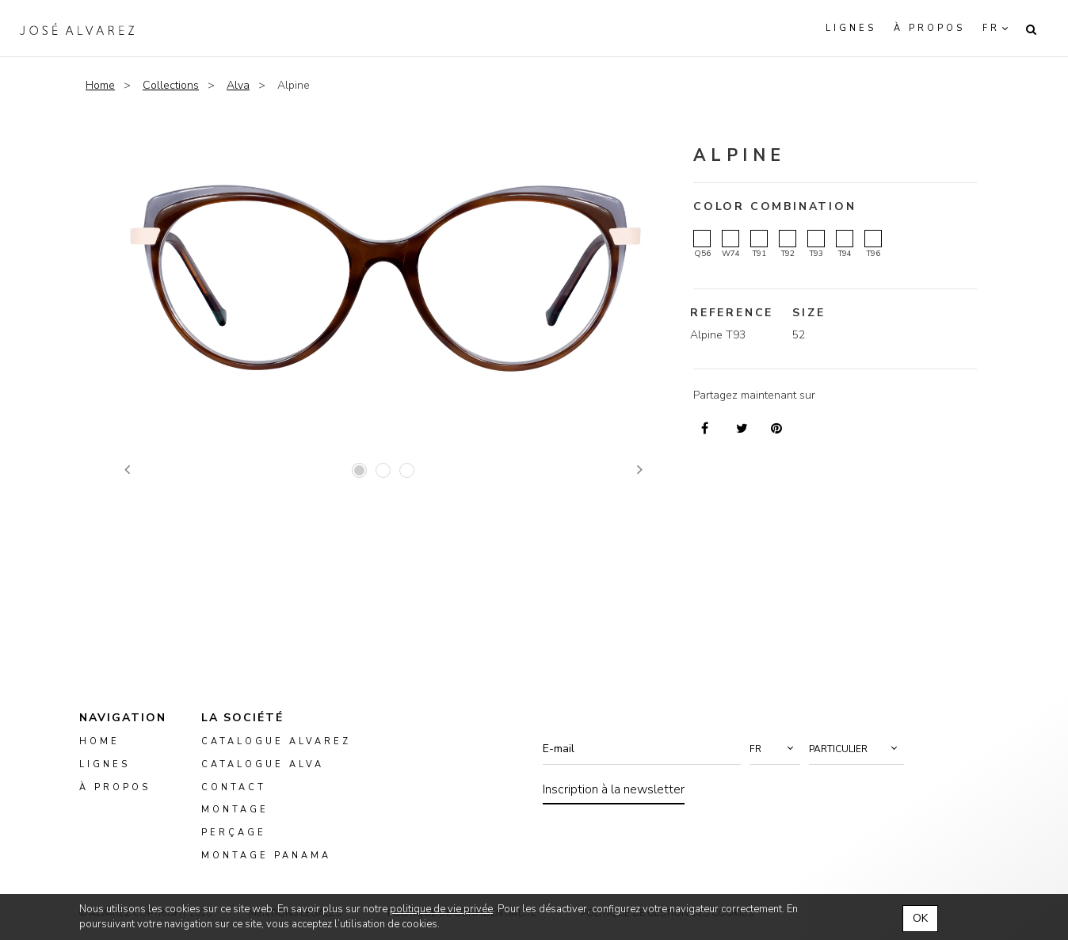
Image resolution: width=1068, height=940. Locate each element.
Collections (171, 85)
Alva (238, 85)
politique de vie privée (441, 909)
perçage (233, 833)
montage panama (266, 856)
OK (920, 918)
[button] (775, 749)
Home (100, 85)
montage (235, 810)
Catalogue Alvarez (276, 741)
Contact (233, 787)
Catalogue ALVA (262, 764)
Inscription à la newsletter (614, 789)
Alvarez (77, 28)
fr (991, 28)
